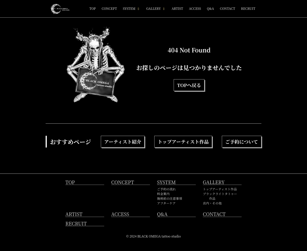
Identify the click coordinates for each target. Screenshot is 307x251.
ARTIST (177, 8)
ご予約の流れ (166, 189)
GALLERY (156, 8)
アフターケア (166, 203)
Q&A (210, 8)
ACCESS (195, 8)
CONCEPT (109, 8)
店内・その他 (212, 203)
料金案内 (163, 194)
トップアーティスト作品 (220, 189)
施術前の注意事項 (169, 198)
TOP (92, 8)
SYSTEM (131, 8)
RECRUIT (248, 8)
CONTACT (227, 8)
